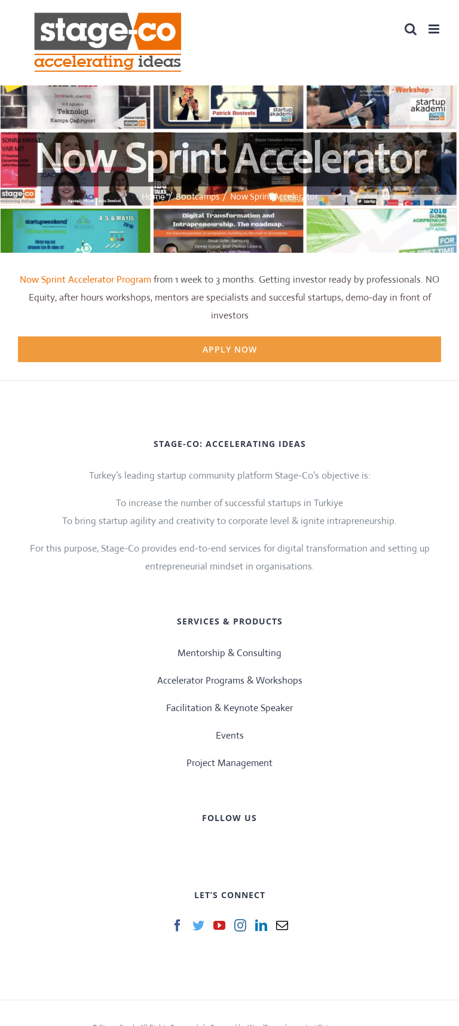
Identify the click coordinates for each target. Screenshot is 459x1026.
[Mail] (282, 926)
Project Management (229, 763)
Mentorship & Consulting (229, 653)
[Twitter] (198, 926)
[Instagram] (240, 926)
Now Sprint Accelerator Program (85, 279)
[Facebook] (177, 926)
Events (230, 735)
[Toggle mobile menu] (435, 29)
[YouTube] (219, 926)
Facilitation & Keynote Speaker (229, 708)
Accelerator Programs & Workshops (229, 680)
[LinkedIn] (261, 926)
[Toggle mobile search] (411, 29)
